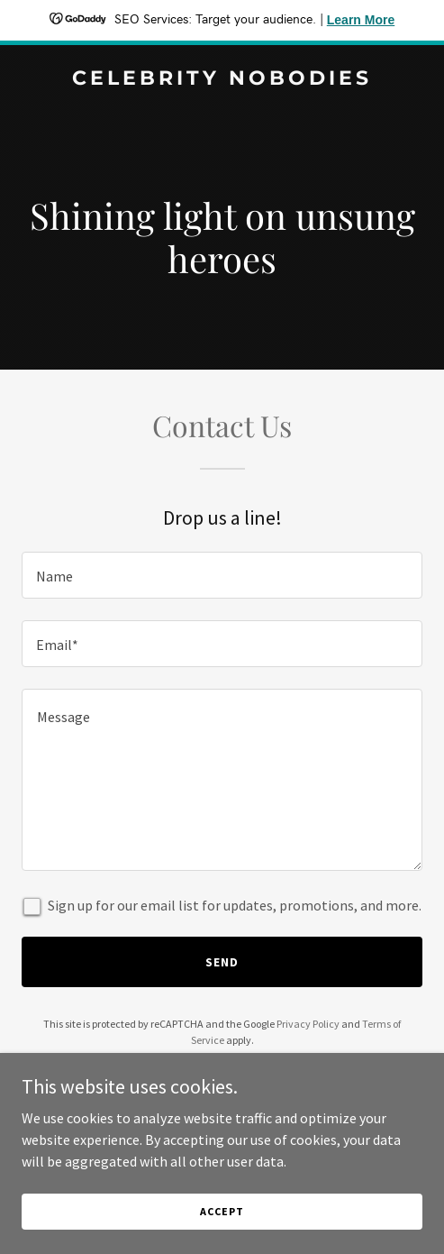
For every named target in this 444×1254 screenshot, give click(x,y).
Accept (221, 1211)
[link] (222, 79)
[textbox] (222, 575)
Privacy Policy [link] (308, 1023)
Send (222, 962)
